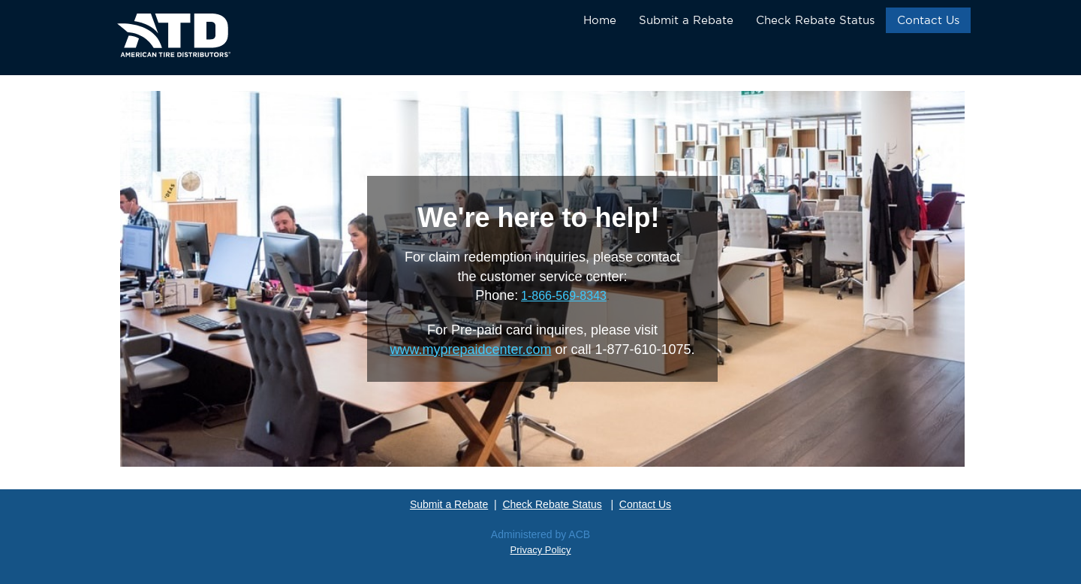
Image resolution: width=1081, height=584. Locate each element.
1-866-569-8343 (564, 295)
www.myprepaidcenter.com (470, 349)
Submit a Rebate (686, 20)
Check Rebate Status (815, 20)
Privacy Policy (540, 549)
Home (599, 20)
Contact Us (928, 20)
